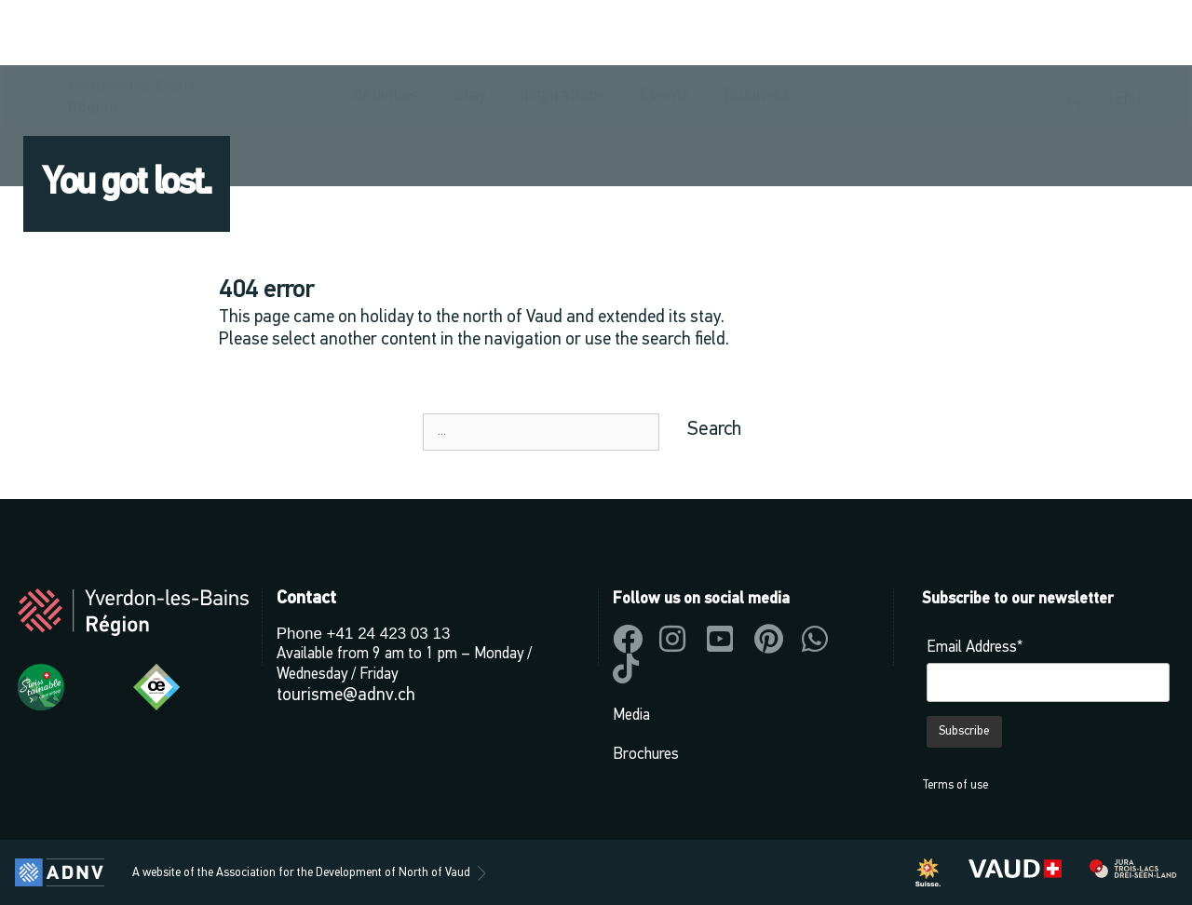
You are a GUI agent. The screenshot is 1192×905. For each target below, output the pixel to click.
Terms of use (955, 785)
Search (714, 429)
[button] (959, 33)
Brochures (646, 755)
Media (631, 715)
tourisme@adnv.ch (346, 696)
